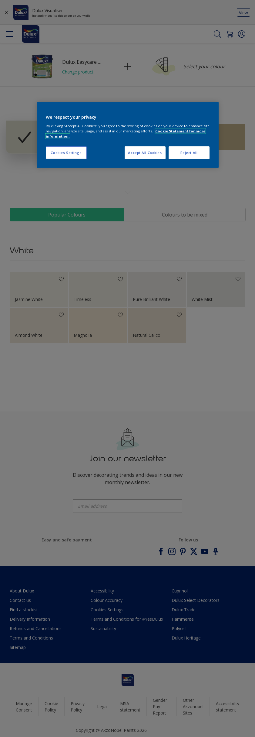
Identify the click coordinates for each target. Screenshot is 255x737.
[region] (128, 135)
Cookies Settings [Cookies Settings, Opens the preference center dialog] (66, 152)
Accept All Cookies (145, 152)
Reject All (189, 152)
